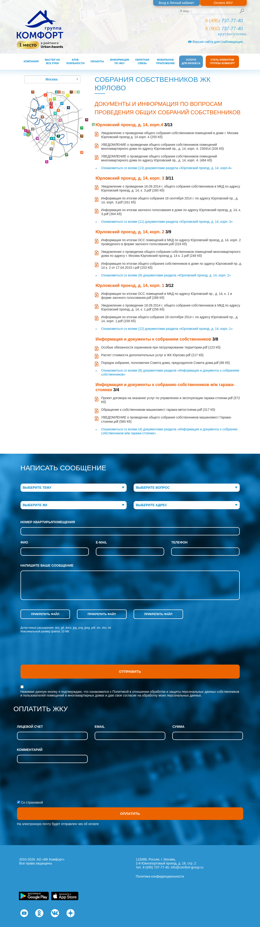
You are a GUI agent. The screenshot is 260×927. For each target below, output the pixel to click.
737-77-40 (224, 20)
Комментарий (29, 749)
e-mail (101, 542)
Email (100, 726)
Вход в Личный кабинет (176, 3)
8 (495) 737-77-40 (156, 867)
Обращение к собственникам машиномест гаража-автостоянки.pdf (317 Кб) (158, 409)
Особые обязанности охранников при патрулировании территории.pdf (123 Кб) (161, 347)
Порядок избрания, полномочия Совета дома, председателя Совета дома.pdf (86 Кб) (165, 363)
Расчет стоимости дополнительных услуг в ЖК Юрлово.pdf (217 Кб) (152, 355)
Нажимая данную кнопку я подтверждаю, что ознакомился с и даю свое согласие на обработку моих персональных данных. (130, 693)
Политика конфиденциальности (160, 876)
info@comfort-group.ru (187, 867)
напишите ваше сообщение (47, 565)
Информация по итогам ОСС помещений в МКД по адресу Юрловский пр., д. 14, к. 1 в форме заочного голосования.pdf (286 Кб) (166, 296)
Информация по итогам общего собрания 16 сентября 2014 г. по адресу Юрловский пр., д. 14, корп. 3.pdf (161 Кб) (169, 200)
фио (24, 542)
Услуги (191, 61)
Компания (31, 61)
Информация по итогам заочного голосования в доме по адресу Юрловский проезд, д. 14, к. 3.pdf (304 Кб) (171, 212)
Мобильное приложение (165, 61)
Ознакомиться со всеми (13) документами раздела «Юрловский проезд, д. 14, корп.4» (166, 168)
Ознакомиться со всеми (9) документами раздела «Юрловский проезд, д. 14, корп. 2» (166, 275)
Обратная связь (142, 61)
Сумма (178, 726)
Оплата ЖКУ (223, 3)
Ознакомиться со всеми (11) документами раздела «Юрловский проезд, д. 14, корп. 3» (167, 221)
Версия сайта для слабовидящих (215, 42)
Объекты (97, 61)
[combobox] (74, 488)
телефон (179, 542)
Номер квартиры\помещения (48, 522)
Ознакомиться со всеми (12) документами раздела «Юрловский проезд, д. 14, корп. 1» (167, 329)
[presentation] (56, 653)
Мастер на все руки (52, 61)
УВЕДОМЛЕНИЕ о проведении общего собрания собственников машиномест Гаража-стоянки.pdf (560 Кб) (166, 419)
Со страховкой (32, 802)
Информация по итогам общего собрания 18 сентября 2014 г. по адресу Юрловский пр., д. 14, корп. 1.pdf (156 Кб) (169, 319)
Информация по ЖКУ (119, 61)
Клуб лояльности (75, 61)
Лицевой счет (30, 726)
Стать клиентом (222, 61)
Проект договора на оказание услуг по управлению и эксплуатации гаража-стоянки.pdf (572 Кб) (170, 400)
